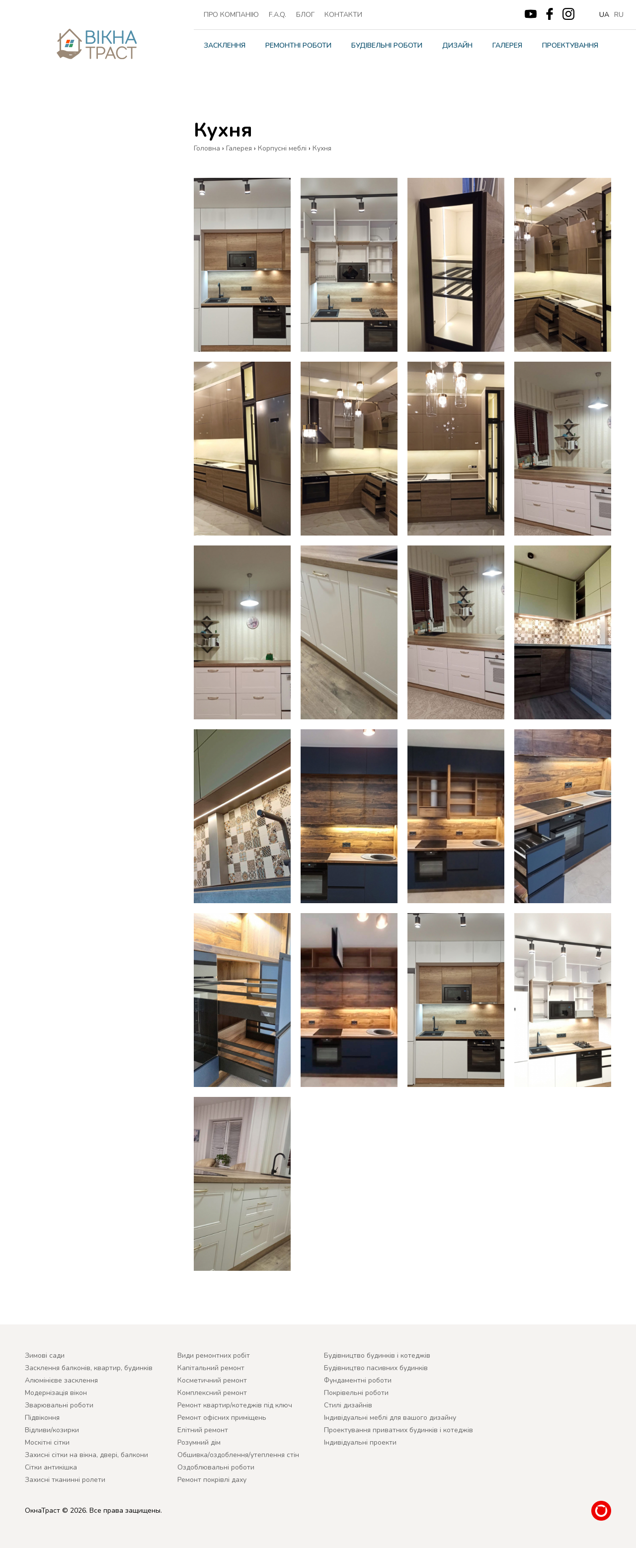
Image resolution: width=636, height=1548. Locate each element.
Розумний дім (199, 1442)
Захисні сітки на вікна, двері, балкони (86, 1455)
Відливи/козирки (52, 1430)
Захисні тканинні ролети (65, 1479)
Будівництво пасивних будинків (376, 1368)
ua (604, 14)
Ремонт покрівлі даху (211, 1479)
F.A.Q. (277, 14)
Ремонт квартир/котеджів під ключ (234, 1405)
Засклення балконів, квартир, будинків (89, 1368)
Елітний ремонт (202, 1430)
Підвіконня (42, 1417)
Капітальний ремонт (210, 1368)
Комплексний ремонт (212, 1392)
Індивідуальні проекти (360, 1442)
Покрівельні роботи (356, 1392)
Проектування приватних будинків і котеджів (398, 1430)
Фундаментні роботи (358, 1380)
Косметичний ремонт (212, 1380)
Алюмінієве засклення (61, 1380)
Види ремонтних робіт (213, 1355)
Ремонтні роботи (298, 45)
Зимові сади (45, 1355)
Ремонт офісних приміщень (221, 1417)
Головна (207, 148)
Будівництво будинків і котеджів (377, 1355)
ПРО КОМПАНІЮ (231, 14)
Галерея (507, 45)
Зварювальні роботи (59, 1405)
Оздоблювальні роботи (215, 1467)
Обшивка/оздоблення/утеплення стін (238, 1455)
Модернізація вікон (56, 1392)
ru (619, 14)
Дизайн (457, 45)
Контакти (343, 14)
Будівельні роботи (386, 45)
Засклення (224, 45)
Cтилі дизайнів (348, 1405)
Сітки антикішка (51, 1467)
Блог (305, 14)
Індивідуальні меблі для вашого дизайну (390, 1417)
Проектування (570, 45)
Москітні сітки (47, 1442)
